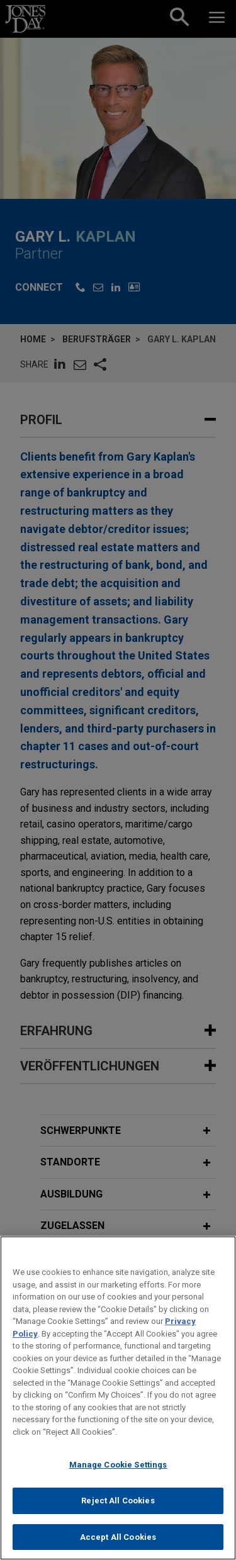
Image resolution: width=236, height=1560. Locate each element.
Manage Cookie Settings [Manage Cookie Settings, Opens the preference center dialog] (118, 1475)
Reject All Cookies (117, 1511)
